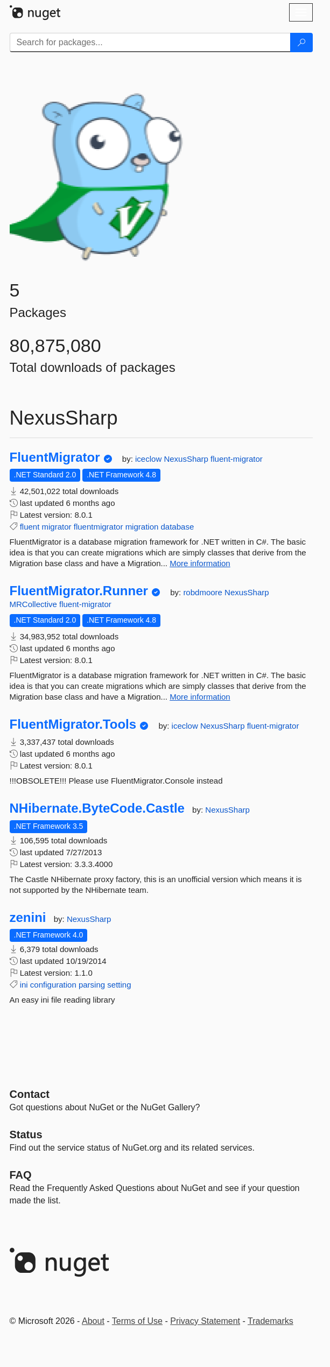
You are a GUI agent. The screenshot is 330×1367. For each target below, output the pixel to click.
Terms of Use (137, 1321)
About (93, 1321)
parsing (92, 984)
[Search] (301, 42)
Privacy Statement (205, 1321)
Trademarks (270, 1321)
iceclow (149, 458)
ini (24, 984)
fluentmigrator (98, 526)
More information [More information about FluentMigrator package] (200, 563)
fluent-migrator (236, 458)
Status (26, 1134)
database (177, 526)
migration (142, 526)
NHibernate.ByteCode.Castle (97, 808)
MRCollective (35, 604)
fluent (30, 526)
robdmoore (203, 592)
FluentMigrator (55, 457)
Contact (30, 1094)
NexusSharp (187, 458)
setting (119, 984)
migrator (57, 526)
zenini (28, 918)
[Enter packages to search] (150, 42)
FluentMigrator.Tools (73, 724)
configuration (53, 984)
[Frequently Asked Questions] (21, 1175)
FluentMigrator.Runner (79, 591)
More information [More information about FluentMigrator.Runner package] (200, 696)
